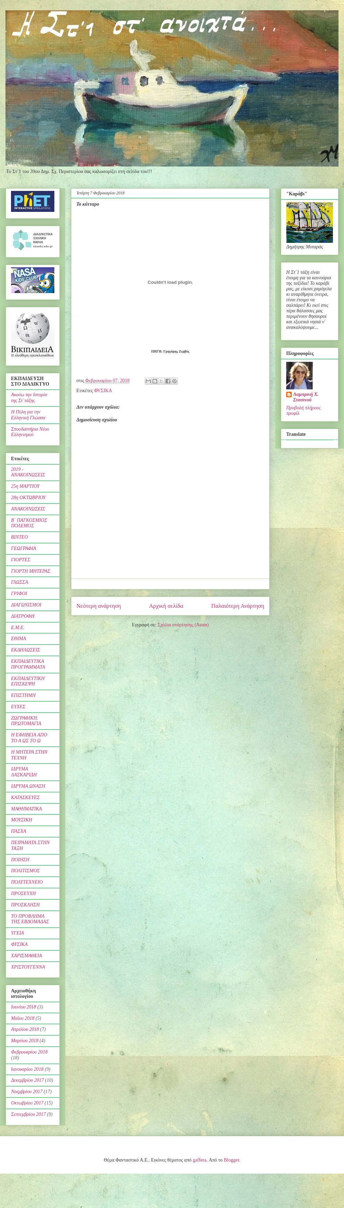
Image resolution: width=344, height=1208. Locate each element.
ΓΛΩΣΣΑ (19, 582)
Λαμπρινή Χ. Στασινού (306, 397)
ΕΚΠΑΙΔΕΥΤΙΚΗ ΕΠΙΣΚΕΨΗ (28, 681)
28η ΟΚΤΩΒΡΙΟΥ (28, 497)
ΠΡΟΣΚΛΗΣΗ (25, 904)
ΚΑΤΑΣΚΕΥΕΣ (25, 797)
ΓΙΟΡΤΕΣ (20, 559)
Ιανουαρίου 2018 (27, 1069)
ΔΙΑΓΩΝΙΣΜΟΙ (26, 604)
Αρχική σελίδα (166, 606)
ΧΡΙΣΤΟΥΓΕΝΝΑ (28, 967)
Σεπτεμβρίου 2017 (28, 1114)
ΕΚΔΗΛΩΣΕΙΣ (25, 649)
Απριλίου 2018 (25, 1029)
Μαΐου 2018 (22, 1018)
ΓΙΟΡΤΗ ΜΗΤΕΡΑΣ (30, 571)
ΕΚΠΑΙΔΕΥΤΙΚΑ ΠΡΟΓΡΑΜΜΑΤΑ (28, 664)
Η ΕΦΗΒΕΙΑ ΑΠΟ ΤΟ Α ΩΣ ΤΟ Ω (29, 737)
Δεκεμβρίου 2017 (27, 1080)
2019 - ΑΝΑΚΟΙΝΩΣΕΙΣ (28, 472)
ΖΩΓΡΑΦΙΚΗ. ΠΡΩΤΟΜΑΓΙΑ (26, 720)
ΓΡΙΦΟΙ (19, 593)
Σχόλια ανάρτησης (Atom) (183, 624)
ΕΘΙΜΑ (18, 638)
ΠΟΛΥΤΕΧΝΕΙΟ (27, 882)
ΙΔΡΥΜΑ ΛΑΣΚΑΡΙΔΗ (24, 771)
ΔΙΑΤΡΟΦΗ (22, 616)
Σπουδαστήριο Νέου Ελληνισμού (30, 432)
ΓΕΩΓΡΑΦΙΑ (23, 548)
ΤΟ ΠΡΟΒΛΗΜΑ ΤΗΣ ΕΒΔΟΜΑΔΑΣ (30, 919)
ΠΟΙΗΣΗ (20, 859)
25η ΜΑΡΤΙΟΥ (25, 486)
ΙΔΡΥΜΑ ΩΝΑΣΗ (28, 786)
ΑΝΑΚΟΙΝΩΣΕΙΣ (28, 508)
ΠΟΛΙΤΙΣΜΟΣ (25, 870)
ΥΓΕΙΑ (17, 933)
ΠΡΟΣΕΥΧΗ (23, 893)
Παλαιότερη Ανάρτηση (237, 606)
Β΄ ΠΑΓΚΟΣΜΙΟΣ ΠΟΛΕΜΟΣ (29, 523)
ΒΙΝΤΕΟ (19, 537)
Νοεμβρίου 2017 (26, 1091)
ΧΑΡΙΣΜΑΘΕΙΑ (26, 955)
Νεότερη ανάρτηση (98, 606)
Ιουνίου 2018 (23, 1007)
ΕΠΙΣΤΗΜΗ (23, 695)
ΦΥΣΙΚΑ (103, 390)
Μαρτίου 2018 (25, 1040)
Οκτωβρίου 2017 (27, 1102)
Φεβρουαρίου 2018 (29, 1052)
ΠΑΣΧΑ (18, 831)
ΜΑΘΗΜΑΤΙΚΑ (26, 808)
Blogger (231, 1160)
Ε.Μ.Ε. (17, 627)
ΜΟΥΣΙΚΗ (21, 819)
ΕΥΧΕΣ (18, 706)
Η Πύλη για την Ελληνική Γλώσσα (28, 414)
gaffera (199, 1160)
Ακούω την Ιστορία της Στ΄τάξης (29, 397)
